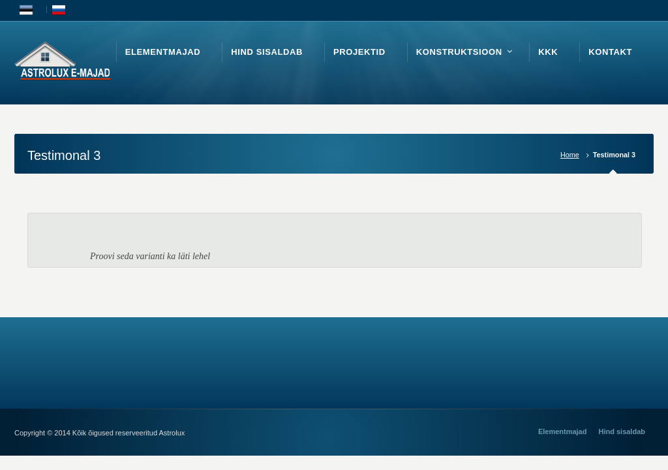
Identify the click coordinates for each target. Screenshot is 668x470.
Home (569, 155)
